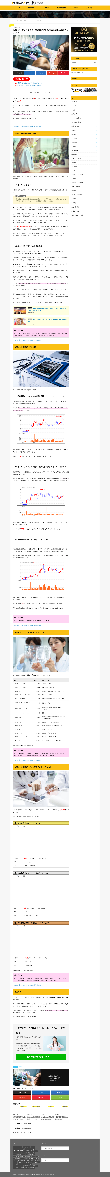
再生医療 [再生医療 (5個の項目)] (20, 1162)
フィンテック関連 (76, 118)
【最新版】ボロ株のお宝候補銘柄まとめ (29, 83)
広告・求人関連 (76, 207)
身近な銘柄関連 (76, 211)
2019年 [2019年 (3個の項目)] (19, 1147)
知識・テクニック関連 (77, 215)
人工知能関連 (45, 7)
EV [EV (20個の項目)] (32, 1147)
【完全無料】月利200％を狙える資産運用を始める (27, 126)
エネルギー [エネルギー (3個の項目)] (17, 1152)
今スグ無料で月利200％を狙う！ (41, 1057)
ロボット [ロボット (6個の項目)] (16, 1160)
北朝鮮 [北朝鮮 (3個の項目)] (27, 1162)
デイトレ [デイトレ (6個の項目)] (29, 1156)
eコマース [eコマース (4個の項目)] (16, 1149)
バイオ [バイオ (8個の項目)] (23, 1158)
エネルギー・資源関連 (77, 182)
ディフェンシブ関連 (77, 194)
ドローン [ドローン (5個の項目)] (36, 1156)
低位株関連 (31, 7)
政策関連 (74, 130)
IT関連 (16, 1066)
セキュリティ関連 (76, 122)
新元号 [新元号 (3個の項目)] (20, 1164)
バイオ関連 (74, 166)
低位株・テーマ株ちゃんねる (38, 1174)
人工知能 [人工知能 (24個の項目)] (23, 1160)
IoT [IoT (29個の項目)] (22, 1149)
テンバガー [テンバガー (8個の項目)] (23, 1156)
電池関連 (74, 146)
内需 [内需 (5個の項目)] (15, 1162)
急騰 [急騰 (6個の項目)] (15, 1164)
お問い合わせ (90, 7)
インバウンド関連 (76, 158)
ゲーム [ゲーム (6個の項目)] (32, 1152)
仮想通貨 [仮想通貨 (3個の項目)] (29, 1160)
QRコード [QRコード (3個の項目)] (16, 1150)
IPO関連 (76, 7)
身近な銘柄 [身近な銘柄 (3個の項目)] (17, 1167)
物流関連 (74, 190)
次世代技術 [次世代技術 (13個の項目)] (27, 1165)
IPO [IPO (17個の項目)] (26, 1149)
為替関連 (74, 178)
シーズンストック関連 (77, 174)
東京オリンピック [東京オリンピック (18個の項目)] (18, 1165)
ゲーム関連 (74, 138)
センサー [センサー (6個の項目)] (16, 1156)
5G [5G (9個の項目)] (15, 1147)
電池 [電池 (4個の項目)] (27, 1167)
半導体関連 (74, 154)
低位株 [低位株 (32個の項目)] (35, 1160)
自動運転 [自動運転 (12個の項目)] (35, 1165)
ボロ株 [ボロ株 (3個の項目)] (37, 1158)
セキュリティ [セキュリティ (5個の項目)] (32, 1154)
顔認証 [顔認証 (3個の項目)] (32, 1167)
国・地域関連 (75, 150)
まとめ (73, 110)
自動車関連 (74, 142)
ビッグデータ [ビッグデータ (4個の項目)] (29, 1158)
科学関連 (74, 203)
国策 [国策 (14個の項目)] (37, 1162)
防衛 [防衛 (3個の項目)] (22, 1167)
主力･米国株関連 (76, 186)
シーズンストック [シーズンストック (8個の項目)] (18, 1154)
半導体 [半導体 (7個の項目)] (32, 1162)
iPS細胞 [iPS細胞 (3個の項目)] (32, 1149)
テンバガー (74, 106)
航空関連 (74, 199)
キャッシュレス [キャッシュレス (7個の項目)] (25, 1152)
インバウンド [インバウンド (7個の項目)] (34, 1150)
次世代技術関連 (61, 7)
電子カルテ (22, 1066)
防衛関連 (74, 134)
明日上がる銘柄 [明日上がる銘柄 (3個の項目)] (27, 1164)
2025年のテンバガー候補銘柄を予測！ (29, 85)
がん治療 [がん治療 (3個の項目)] (26, 1150)
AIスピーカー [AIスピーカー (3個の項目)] (26, 1147)
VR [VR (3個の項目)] (21, 1150)
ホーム (18, 7)
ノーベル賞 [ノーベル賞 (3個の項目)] (17, 1158)
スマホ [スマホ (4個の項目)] (26, 1154)
